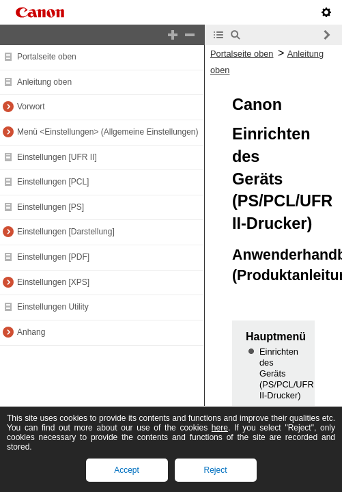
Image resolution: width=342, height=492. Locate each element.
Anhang (31, 332)
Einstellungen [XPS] (53, 282)
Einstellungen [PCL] (53, 182)
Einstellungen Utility (53, 307)
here (220, 428)
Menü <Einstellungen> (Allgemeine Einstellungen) (108, 132)
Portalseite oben (46, 57)
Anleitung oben (44, 82)
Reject (215, 470)
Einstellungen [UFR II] (57, 157)
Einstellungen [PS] (50, 207)
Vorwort (31, 106)
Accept (126, 470)
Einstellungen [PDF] (53, 257)
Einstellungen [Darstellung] (66, 231)
